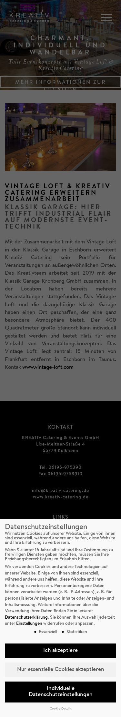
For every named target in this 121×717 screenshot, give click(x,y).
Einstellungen (29, 624)
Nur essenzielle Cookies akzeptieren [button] (60, 670)
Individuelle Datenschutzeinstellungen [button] (61, 692)
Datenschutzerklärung (26, 617)
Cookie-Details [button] (61, 709)
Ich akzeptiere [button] (60, 650)
